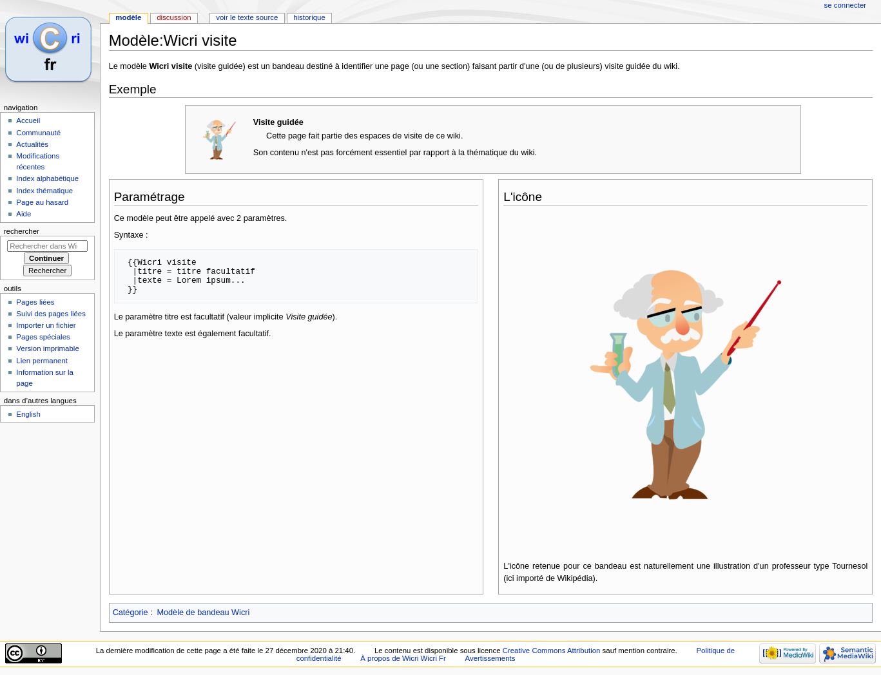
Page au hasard (42, 202)
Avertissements (490, 658)
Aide (23, 214)
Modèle (128, 17)
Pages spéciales (43, 337)
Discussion (174, 17)
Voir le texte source (247, 17)
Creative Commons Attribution (552, 650)
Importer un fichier (45, 325)
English (28, 414)
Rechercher (21, 231)
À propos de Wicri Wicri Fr (403, 658)
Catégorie (130, 612)
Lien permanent (42, 361)
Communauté (38, 133)
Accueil (28, 120)
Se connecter (845, 5)
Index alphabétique (47, 178)
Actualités (32, 144)
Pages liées (35, 302)
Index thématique (44, 191)
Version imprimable (47, 348)
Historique (309, 17)
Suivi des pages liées (51, 314)
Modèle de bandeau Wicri (203, 612)
